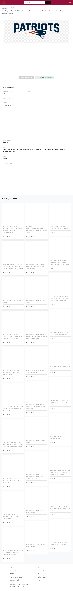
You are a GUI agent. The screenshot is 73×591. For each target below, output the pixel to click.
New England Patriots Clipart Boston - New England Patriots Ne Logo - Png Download (36, 336)
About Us (13, 568)
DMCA (12, 574)
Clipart (40, 574)
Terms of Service (16, 577)
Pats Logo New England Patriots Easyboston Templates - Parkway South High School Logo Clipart (13, 444)
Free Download (26, 77)
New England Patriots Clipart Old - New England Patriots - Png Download (13, 480)
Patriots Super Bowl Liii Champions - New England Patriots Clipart (11, 516)
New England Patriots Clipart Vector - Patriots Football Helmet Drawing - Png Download (12, 336)
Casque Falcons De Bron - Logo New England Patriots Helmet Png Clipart (60, 508)
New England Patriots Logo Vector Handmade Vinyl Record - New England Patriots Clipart (60, 472)
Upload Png (42, 571)
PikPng (4, 8)
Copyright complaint (44, 77)
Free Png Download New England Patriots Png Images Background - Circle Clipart (13, 408)
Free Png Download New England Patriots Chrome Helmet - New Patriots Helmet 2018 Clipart (60, 298)
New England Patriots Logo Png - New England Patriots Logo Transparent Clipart (36, 476)
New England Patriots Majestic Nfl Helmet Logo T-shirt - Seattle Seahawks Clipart (13, 372)
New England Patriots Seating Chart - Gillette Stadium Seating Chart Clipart (35, 406)
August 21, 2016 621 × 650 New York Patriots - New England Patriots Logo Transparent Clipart (13, 266)
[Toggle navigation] (70, 2)
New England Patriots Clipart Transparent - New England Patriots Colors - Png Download (59, 262)
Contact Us (14, 571)
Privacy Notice (15, 580)
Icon (39, 580)
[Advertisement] (36, 60)
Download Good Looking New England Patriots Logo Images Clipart (59, 402)
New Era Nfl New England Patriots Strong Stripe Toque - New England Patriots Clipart (13, 552)
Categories (42, 568)
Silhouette (41, 577)
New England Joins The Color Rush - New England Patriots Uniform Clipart (35, 266)
